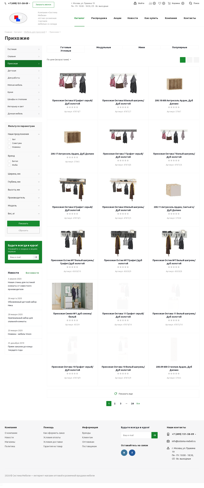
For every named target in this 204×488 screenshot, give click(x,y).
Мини (141, 47)
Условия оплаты (52, 437)
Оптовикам (88, 442)
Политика (10, 446)
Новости (9, 437)
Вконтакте (124, 453)
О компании (11, 433)
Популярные (179, 47)
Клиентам (87, 437)
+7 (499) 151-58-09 (183, 434)
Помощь (49, 427)
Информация (90, 427)
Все (138, 403)
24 (132, 403)
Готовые (65, 47)
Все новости (32, 273)
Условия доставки (53, 442)
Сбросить (23, 230)
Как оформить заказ (54, 433)
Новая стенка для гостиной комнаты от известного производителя (21, 285)
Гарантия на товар (53, 446)
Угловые (66, 50)
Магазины (10, 442)
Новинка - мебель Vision (19, 334)
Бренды (86, 433)
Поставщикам (89, 446)
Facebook (132, 453)
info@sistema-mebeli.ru (184, 441)
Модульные (103, 47)
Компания (11, 427)
